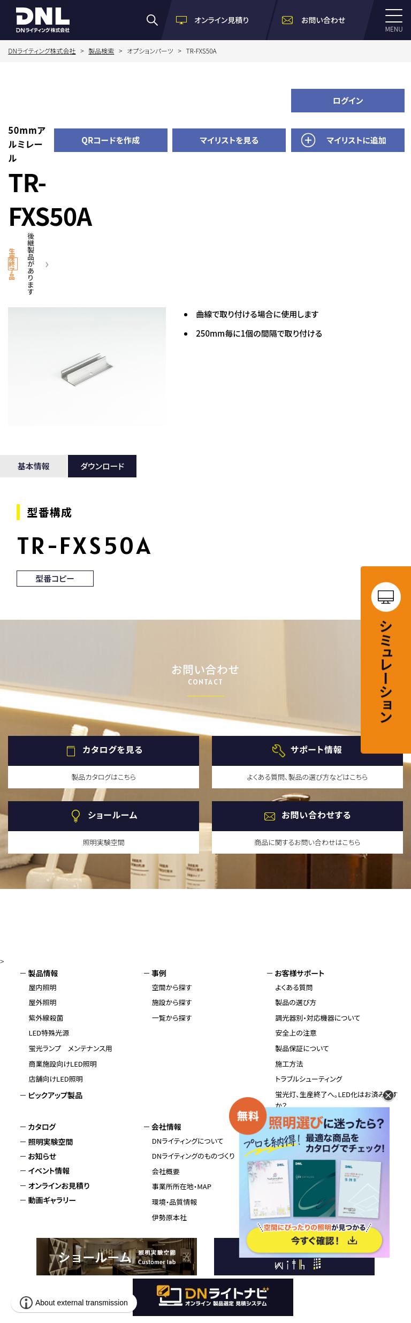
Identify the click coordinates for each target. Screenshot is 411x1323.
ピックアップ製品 (55, 1095)
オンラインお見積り (58, 1185)
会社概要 (166, 1171)
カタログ (42, 1126)
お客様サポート (299, 973)
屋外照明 (42, 1002)
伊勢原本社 (169, 1217)
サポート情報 (316, 749)
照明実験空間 (50, 1141)
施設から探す (172, 1002)
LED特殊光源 (48, 1033)
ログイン (348, 100)
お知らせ (42, 1156)
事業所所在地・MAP (181, 1186)
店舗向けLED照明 (55, 1079)
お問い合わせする (316, 815)
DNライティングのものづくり (193, 1156)
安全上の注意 (296, 1033)
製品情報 (43, 973)
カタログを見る (112, 749)
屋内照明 (42, 987)
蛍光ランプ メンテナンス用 (70, 1048)
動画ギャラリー (52, 1200)
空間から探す (172, 987)
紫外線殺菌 (45, 1018)
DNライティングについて (188, 1141)
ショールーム (113, 815)
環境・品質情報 (174, 1202)
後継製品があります (30, 263)
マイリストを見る (229, 140)
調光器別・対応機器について (317, 1018)
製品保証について (302, 1048)
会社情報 (166, 1126)
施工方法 (289, 1064)
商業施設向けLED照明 (62, 1064)
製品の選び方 (295, 1002)
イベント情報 (49, 1170)
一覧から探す (172, 1018)
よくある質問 (294, 987)
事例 (158, 973)
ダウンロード (102, 466)
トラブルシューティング (308, 1079)
